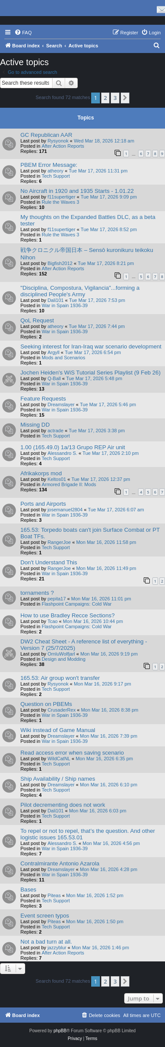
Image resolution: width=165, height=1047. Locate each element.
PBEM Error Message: (48, 165)
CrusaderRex (61, 709)
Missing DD (35, 424)
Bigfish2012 (60, 263)
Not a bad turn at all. (46, 941)
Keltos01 (56, 479)
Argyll (53, 352)
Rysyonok (57, 140)
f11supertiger (61, 196)
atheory (55, 170)
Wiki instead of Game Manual (57, 730)
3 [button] (114, 98)
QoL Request (37, 320)
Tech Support (56, 176)
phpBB (59, 1030)
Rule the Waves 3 (60, 202)
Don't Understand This (48, 562)
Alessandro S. (62, 453)
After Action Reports (63, 146)
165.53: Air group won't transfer (60, 678)
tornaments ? (37, 593)
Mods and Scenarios (63, 357)
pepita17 (56, 598)
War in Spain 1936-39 (65, 305)
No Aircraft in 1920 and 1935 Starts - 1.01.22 (77, 191)
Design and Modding (64, 659)
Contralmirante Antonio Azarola (59, 863)
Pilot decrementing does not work (62, 805)
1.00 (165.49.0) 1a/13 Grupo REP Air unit (72, 447)
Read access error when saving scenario (72, 752)
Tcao (52, 621)
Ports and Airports (43, 503)
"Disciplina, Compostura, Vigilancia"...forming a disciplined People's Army (79, 291)
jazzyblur (56, 947)
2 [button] (105, 98)
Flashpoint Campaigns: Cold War (77, 603)
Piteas (54, 895)
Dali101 (55, 300)
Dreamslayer (60, 404)
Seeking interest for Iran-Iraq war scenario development (91, 346)
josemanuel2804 (64, 509)
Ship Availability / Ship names (57, 778)
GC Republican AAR (46, 135)
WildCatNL (58, 758)
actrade (55, 430)
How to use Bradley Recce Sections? (67, 615)
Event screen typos (44, 915)
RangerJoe (59, 542)
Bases (28, 889)
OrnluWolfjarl (61, 653)
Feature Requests (43, 398)
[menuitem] (23, 32)
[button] (125, 98)
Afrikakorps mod (41, 473)
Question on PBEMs (46, 704)
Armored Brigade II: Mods (69, 484)
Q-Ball (54, 378)
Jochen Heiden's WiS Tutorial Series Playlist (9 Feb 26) (90, 372)
